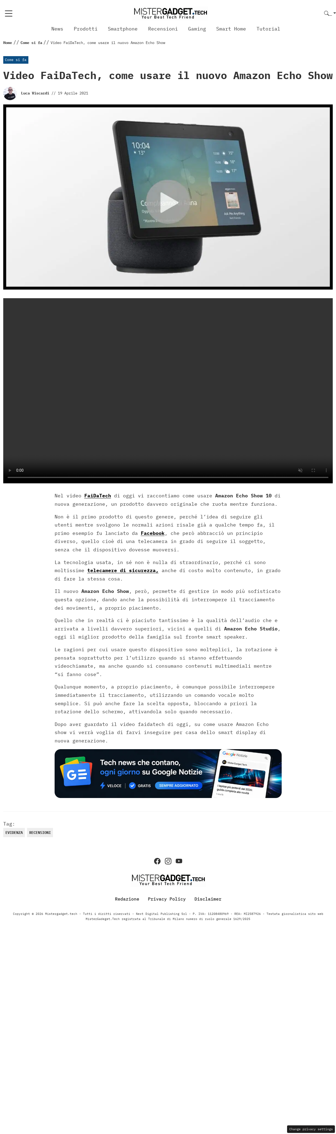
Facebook (153, 533)
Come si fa (15, 59)
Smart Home (231, 29)
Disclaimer (207, 899)
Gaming (197, 29)
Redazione (127, 899)
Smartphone (123, 29)
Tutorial (268, 29)
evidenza (14, 832)
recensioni (40, 832)
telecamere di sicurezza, (123, 570)
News (57, 29)
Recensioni (163, 29)
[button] (330, 13)
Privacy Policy (167, 899)
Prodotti (86, 29)
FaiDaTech (97, 496)
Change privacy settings (311, 1129)
